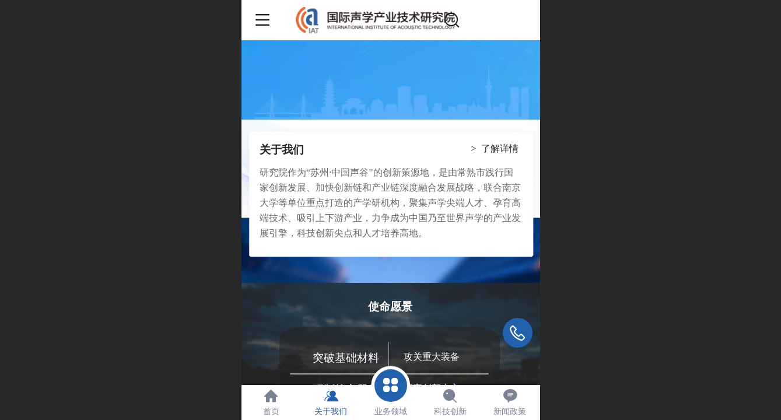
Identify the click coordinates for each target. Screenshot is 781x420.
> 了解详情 (494, 148)
